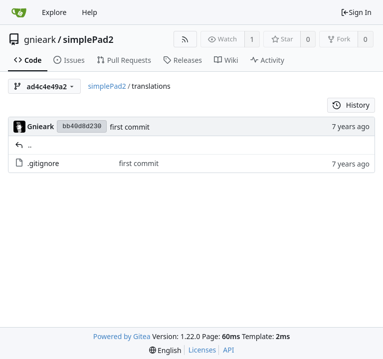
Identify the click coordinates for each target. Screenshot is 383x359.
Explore (54, 12)
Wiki (226, 60)
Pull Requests (124, 60)
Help (89, 12)
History (351, 105)
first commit (130, 127)
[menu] (165, 350)
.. (30, 145)
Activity (267, 60)
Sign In (356, 12)
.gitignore (43, 163)
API (228, 350)
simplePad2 (88, 39)
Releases (182, 60)
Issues (68, 60)
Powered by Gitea (122, 336)
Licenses (202, 350)
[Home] (19, 12)
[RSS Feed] (185, 39)
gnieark (40, 39)
